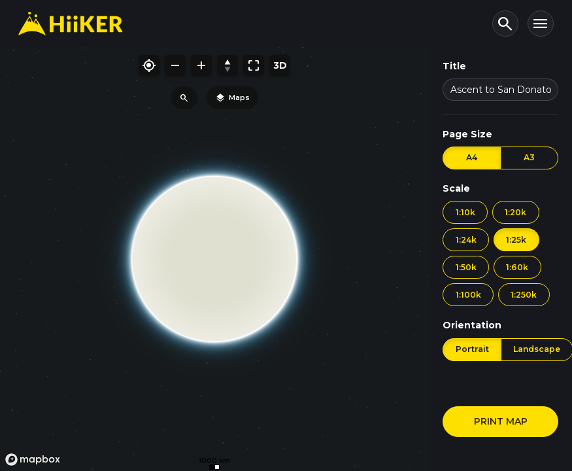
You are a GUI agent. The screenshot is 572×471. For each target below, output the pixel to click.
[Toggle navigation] (541, 23)
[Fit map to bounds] (253, 65)
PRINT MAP (501, 421)
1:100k (468, 295)
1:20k (515, 212)
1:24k (466, 240)
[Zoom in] (201, 65)
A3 (529, 157)
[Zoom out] (175, 65)
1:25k (516, 240)
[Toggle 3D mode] (279, 65)
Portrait (472, 349)
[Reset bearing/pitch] (227, 65)
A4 (471, 157)
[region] (214, 259)
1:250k (524, 295)
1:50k (466, 267)
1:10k (465, 212)
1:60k (517, 267)
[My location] (149, 65)
